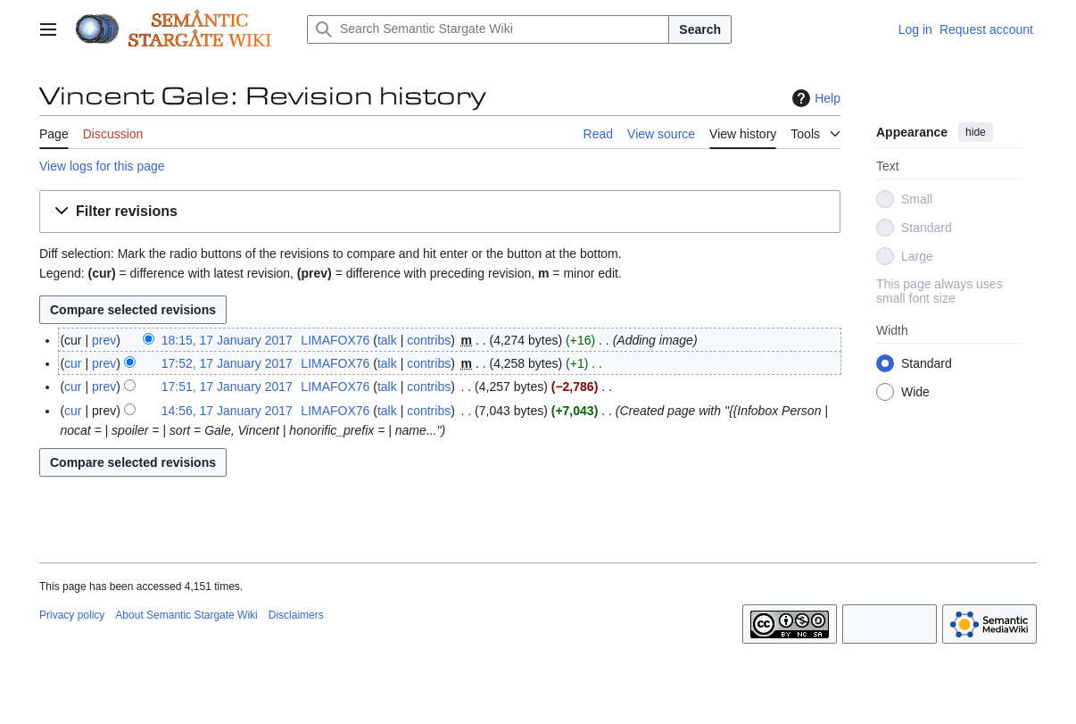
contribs (429, 340)
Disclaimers (296, 615)
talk (387, 340)
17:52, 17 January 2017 (227, 363)
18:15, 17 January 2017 (227, 340)
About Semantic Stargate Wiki (186, 615)
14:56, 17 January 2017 (227, 411)
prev (104, 340)
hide (975, 132)
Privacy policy (71, 615)
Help (814, 98)
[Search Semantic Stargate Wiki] (488, 29)
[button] (439, 212)
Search (700, 29)
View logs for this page (102, 166)
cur (72, 363)
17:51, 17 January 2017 (227, 386)
